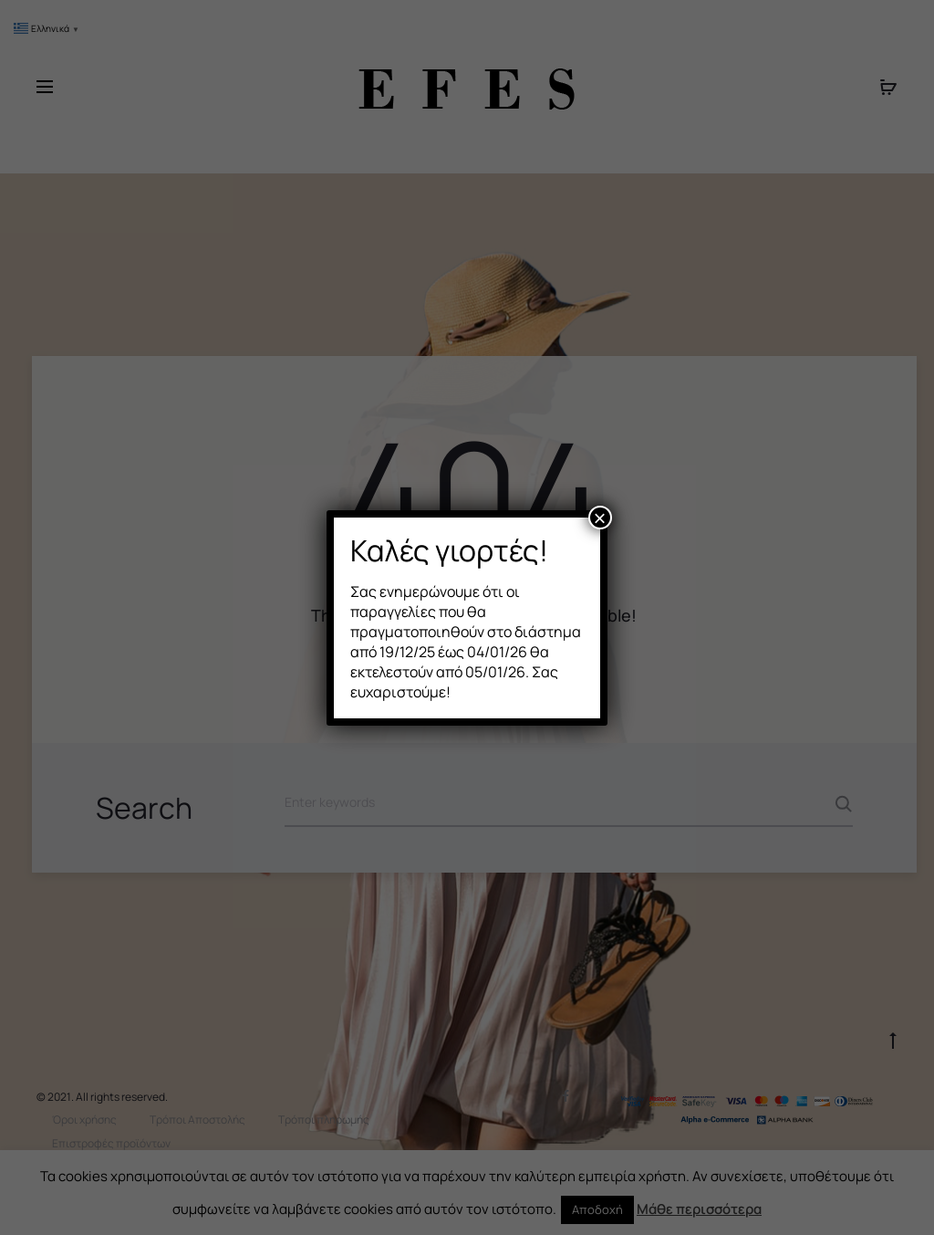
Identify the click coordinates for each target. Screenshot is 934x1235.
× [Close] (600, 517)
